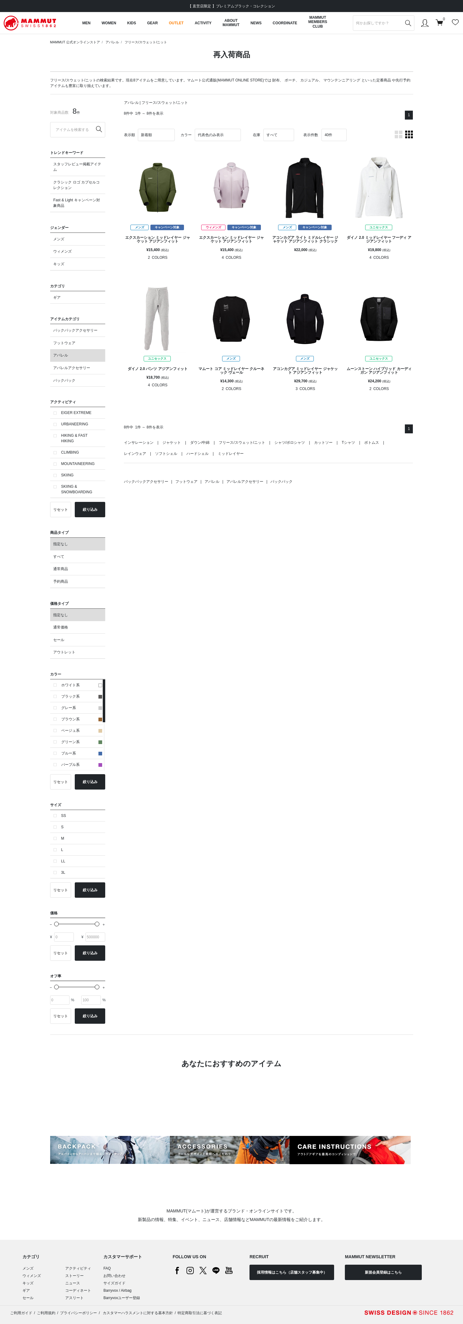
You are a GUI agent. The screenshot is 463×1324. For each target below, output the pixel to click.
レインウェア (135, 453)
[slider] (56, 924)
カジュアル (309, 80)
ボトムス (371, 442)
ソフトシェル (166, 453)
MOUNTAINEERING (78, 464)
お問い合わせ (114, 1276)
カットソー (323, 442)
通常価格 (60, 627)
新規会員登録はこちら (383, 1272)
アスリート (74, 1298)
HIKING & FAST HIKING (74, 438)
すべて (58, 556)
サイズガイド (114, 1283)
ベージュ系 (81, 730)
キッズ (58, 264)
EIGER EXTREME (76, 413)
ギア (57, 297)
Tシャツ (348, 442)
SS (63, 816)
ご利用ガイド (21, 1313)
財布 (276, 80)
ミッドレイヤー (231, 453)
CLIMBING (70, 452)
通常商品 (60, 569)
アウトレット (64, 652)
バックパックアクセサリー (75, 330)
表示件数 (310, 135)
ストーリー (74, 1276)
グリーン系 (81, 742)
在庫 (256, 135)
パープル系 (81, 764)
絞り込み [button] (90, 509)
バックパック (64, 380)
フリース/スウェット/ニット (146, 42)
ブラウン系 (81, 719)
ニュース (72, 1283)
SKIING (67, 475)
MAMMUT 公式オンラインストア (75, 42)
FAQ (107, 1268)
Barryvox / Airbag (117, 1290)
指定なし (60, 544)
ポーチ (290, 80)
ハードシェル (197, 453)
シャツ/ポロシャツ (289, 442)
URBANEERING (74, 424)
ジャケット (171, 442)
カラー (186, 135)
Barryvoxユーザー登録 (121, 1298)
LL (63, 861)
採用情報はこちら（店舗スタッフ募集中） (292, 1272)
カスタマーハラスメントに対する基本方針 (137, 1313)
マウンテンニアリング (341, 80)
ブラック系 (81, 696)
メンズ (58, 239)
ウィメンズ (62, 251)
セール (58, 640)
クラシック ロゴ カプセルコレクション (76, 185)
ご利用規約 (46, 1313)
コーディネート (78, 1290)
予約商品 (60, 581)
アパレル (112, 42)
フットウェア (64, 343)
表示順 (129, 135)
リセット (60, 509)
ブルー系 (81, 753)
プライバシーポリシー (78, 1313)
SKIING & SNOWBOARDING (76, 489)
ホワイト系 (81, 685)
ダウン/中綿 (200, 442)
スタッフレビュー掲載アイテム (77, 167)
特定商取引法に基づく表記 (200, 1313)
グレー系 (81, 708)
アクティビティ (78, 1268)
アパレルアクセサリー (71, 368)
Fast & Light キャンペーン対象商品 (76, 203)
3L (63, 872)
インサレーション (139, 442)
